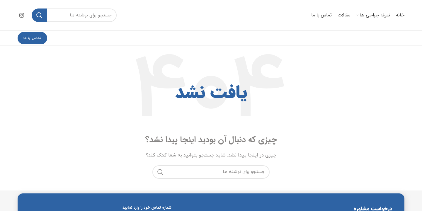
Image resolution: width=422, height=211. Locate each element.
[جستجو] (74, 15)
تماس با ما (32, 38)
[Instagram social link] (22, 15)
